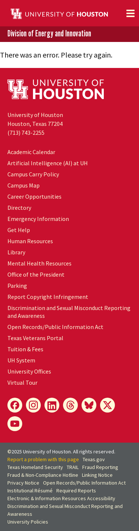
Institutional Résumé (30, 490)
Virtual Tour (22, 382)
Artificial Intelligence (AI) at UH (47, 163)
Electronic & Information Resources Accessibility (61, 498)
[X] (107, 405)
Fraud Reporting (100, 467)
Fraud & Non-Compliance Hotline (42, 475)
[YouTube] (14, 423)
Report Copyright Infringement (47, 296)
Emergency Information (38, 218)
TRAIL (73, 467)
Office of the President (35, 274)
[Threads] (70, 405)
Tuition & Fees (25, 349)
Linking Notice (97, 475)
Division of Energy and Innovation (49, 34)
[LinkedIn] (51, 405)
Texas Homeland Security (35, 467)
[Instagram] (33, 405)
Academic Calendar (31, 152)
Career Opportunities (34, 196)
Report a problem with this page (43, 459)
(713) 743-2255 (25, 132)
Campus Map (23, 185)
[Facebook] (14, 405)
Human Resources (30, 241)
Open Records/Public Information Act (55, 326)
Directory (19, 207)
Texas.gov (94, 459)
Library (16, 252)
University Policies (27, 521)
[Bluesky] (89, 405)
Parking (17, 285)
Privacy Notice (23, 482)
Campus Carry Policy (33, 174)
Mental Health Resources (39, 263)
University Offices (29, 371)
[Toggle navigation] (130, 13)
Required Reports (76, 490)
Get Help (18, 230)
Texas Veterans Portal (35, 338)
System (21, 360)
